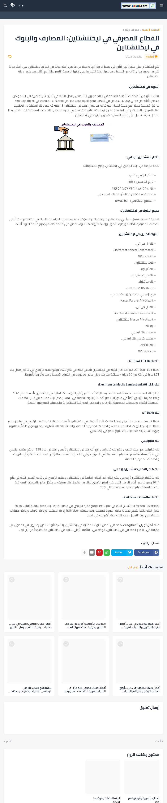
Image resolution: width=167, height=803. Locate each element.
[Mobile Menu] (161, 5)
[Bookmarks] (13, 5)
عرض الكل (133, 567)
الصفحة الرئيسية (150, 30)
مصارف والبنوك (130, 30)
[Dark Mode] (21, 6)
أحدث (158, 741)
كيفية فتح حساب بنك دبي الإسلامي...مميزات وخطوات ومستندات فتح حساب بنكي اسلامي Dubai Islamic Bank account (30, 689)
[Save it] (10, 57)
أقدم (8, 741)
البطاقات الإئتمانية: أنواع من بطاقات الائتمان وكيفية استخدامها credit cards (85, 625)
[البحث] (5, 5)
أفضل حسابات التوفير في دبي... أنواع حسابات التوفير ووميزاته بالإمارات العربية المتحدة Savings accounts (139, 689)
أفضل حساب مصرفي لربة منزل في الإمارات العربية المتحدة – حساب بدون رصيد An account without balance (84, 689)
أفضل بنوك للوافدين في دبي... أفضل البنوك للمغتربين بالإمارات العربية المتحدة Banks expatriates (139, 625)
